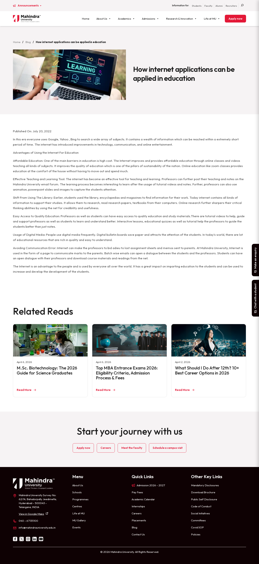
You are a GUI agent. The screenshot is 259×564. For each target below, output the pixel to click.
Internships (138, 506)
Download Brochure (203, 492)
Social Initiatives (200, 513)
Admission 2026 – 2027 (151, 485)
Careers (106, 448)
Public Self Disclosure (204, 499)
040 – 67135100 (28, 520)
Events (76, 527)
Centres (77, 506)
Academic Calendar (143, 499)
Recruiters (231, 5)
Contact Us (138, 534)
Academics (126, 18)
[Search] (242, 5)
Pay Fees (137, 492)
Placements (139, 520)
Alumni (219, 5)
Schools (77, 492)
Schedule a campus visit (168, 448)
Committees (198, 520)
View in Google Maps (31, 514)
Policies (195, 534)
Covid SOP (197, 527)
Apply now (235, 18)
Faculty (208, 5)
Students (196, 5)
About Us (103, 18)
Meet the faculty (131, 448)
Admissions (150, 18)
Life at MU (212, 18)
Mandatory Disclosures (205, 485)
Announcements (28, 5)
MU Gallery (79, 520)
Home (85, 18)
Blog (28, 42)
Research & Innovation (181, 18)
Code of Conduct (201, 506)
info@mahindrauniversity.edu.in (37, 527)
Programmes (80, 499)
